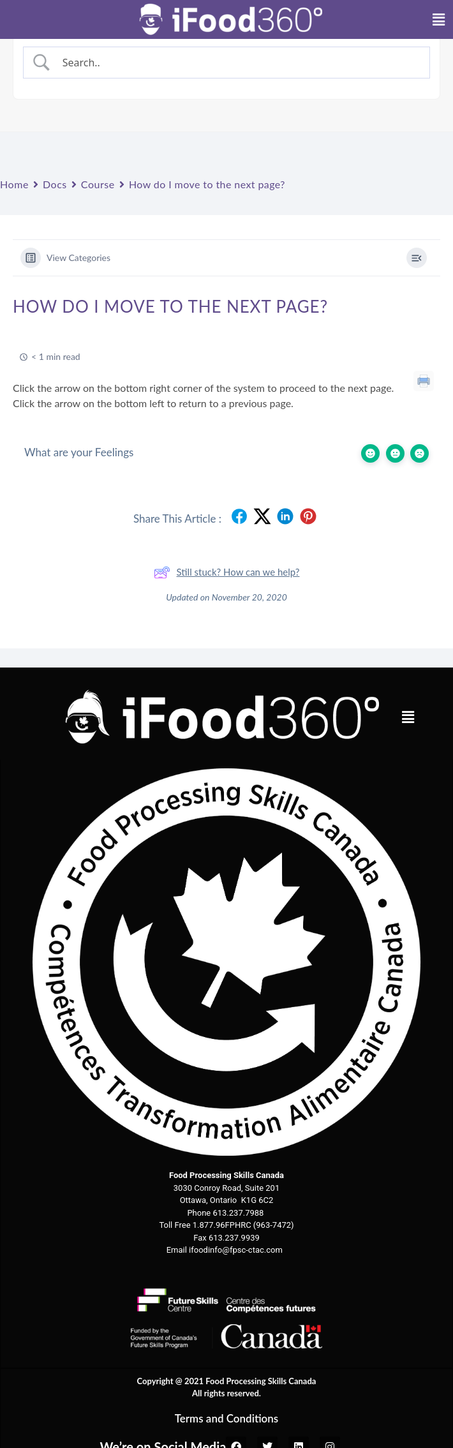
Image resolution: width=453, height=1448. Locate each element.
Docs (55, 184)
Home (14, 184)
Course (98, 184)
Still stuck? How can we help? (227, 572)
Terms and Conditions (227, 1418)
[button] (408, 717)
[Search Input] (238, 62)
